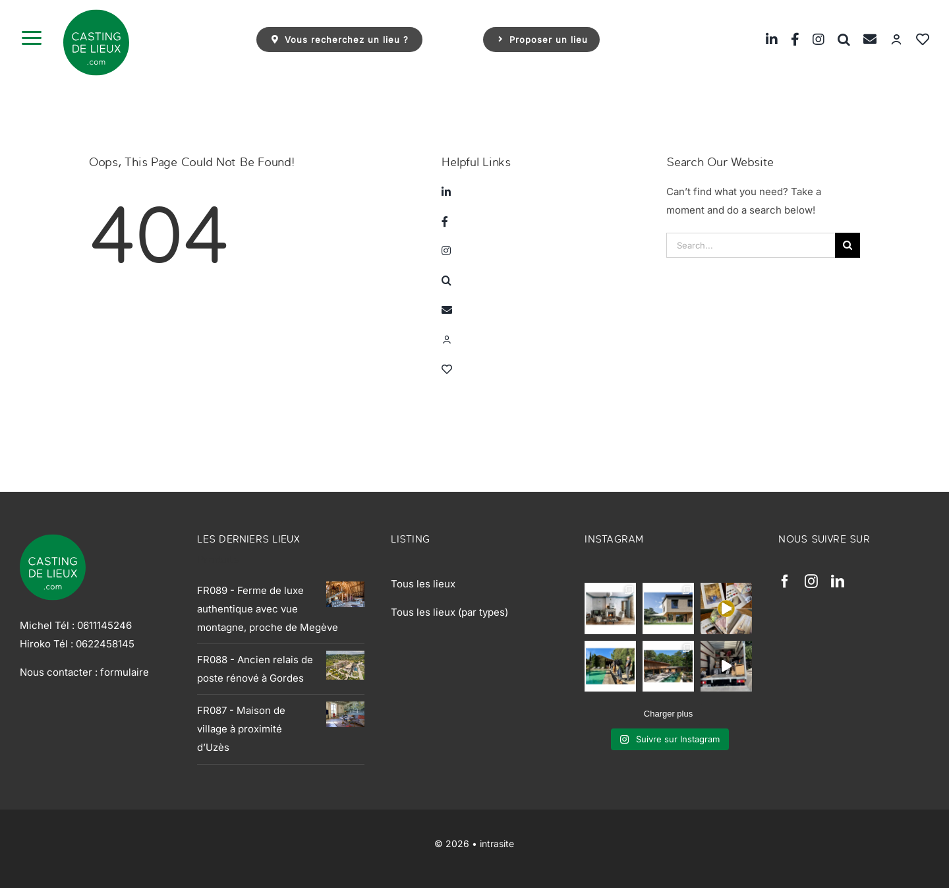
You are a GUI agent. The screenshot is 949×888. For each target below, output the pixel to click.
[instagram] (811, 581)
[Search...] (750, 245)
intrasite (497, 843)
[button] (837, 39)
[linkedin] (837, 581)
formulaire (124, 672)
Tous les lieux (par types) (449, 612)
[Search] (847, 245)
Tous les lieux (423, 583)
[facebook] (784, 581)
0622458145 (105, 643)
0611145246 (104, 625)
